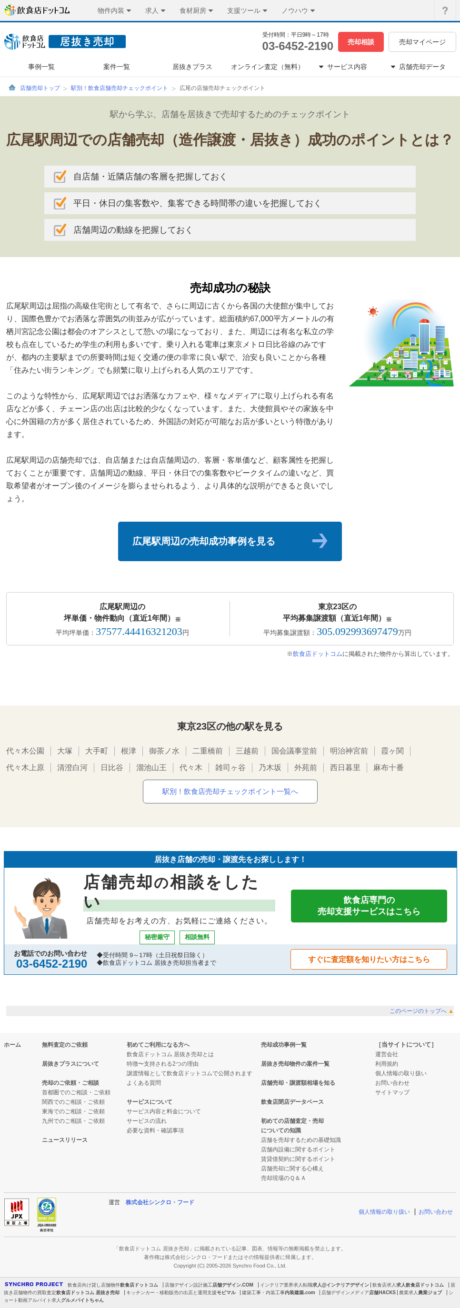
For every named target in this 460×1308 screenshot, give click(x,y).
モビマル (226, 1292)
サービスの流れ (147, 1121)
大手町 (96, 751)
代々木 (191, 767)
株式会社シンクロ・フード (160, 1202)
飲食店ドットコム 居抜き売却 (88, 1292)
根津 (128, 751)
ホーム (12, 1044)
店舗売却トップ (40, 88)
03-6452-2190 (297, 46)
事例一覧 (41, 66)
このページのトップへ (422, 1011)
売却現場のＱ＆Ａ (283, 1178)
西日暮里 (345, 767)
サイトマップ (392, 1092)
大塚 (64, 751)
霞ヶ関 (392, 751)
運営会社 (386, 1054)
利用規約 (386, 1063)
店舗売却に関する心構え (292, 1168)
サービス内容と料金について (164, 1111)
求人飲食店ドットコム (420, 1285)
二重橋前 (207, 751)
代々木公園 (25, 751)
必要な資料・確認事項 (155, 1130)
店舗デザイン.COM (232, 1285)
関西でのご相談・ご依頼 (73, 1102)
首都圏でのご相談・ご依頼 (76, 1092)
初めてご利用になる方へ (158, 1044)
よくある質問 (144, 1083)
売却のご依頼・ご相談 (70, 1083)
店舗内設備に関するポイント (298, 1149)
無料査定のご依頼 (65, 1044)
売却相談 (361, 42)
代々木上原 (25, 767)
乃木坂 (270, 767)
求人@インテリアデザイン (341, 1285)
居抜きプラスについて (70, 1063)
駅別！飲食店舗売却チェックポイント (119, 88)
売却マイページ (422, 42)
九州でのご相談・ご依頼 (73, 1121)
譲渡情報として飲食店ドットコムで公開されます (189, 1073)
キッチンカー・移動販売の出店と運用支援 (171, 1292)
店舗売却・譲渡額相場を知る (298, 1083)
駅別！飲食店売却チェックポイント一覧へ (230, 791)
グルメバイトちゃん (82, 1300)
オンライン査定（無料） (267, 66)
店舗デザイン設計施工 (188, 1285)
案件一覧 (116, 66)
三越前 (247, 751)
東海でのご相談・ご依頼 (73, 1111)
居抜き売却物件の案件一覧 (295, 1063)
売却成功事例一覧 (284, 1044)
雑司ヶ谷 (230, 767)
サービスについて (149, 1102)
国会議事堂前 (294, 751)
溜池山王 (151, 767)
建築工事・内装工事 (263, 1292)
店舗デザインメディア (345, 1292)
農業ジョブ (430, 1292)
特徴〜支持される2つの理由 (163, 1063)
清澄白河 (72, 767)
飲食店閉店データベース (292, 1102)
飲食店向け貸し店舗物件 (94, 1285)
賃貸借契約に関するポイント (298, 1159)
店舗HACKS (382, 1292)
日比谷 (111, 767)
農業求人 (408, 1292)
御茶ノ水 (164, 751)
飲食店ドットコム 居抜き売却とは (170, 1054)
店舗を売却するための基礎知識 (301, 1140)
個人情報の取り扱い (401, 1073)
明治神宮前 (349, 751)
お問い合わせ (392, 1083)
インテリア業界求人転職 (286, 1285)
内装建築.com (300, 1292)
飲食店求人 (384, 1285)
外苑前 (305, 767)
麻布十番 (388, 767)
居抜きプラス (192, 66)
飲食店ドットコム (317, 653)
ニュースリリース (65, 1140)
